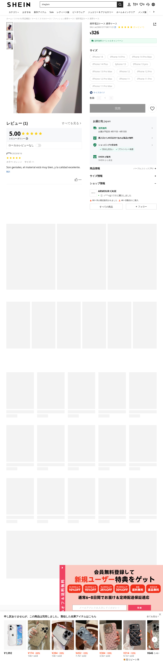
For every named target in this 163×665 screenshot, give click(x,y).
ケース (35, 19)
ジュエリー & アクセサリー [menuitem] (100, 12)
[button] (78, 4)
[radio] (98, 57)
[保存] (152, 108)
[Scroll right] (154, 12)
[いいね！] (76, 180)
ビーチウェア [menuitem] (78, 12)
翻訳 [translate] (8, 172)
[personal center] (129, 4)
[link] (135, 4)
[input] (107, 608)
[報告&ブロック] (80, 180)
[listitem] (15, 638)
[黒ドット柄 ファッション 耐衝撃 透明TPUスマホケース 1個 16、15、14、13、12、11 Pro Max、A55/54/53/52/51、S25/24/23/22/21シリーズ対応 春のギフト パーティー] (39, 635)
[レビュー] (44, 123)
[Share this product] (155, 24)
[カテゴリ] (14, 12)
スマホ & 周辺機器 (22, 19)
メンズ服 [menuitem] (142, 12)
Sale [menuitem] (52, 12)
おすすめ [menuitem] (26, 12)
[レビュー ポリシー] (18, 138)
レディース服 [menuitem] (63, 12)
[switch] (38, 145)
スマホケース (45, 19)
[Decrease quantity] (99, 98)
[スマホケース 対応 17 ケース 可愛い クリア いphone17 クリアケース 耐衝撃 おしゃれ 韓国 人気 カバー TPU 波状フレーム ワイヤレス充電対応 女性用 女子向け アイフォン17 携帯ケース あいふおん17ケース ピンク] (15, 635)
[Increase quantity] (111, 98)
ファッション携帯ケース (63, 19)
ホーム (9, 19)
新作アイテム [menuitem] (40, 12)
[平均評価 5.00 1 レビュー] (131, 27)
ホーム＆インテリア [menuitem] (125, 12)
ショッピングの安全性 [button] (107, 145)
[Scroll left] (150, 12)
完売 (117, 108)
